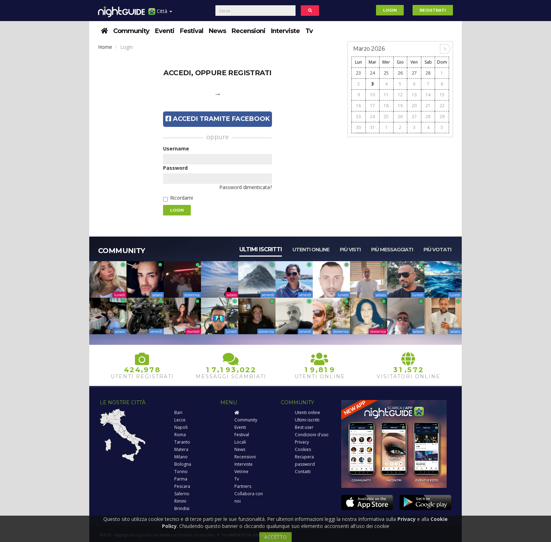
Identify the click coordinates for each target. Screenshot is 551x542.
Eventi (164, 31)
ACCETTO (275, 537)
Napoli (181, 427)
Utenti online (310, 249)
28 (428, 73)
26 (400, 73)
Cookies (303, 449)
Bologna (182, 464)
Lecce (180, 420)
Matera (181, 449)
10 (372, 95)
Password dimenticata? (245, 187)
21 (428, 106)
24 (372, 73)
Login (390, 10)
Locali (240, 442)
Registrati (433, 10)
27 (414, 73)
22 (442, 106)
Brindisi (181, 508)
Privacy (302, 442)
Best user (304, 427)
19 (400, 106)
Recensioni (248, 31)
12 (400, 95)
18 (386, 106)
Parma (180, 479)
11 (386, 95)
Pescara (182, 486)
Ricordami (181, 197)
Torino (181, 472)
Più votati (437, 249)
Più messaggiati (392, 249)
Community (131, 31)
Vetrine (241, 472)
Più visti (350, 249)
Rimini (180, 501)
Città (160, 14)
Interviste (285, 31)
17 (372, 106)
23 (358, 73)
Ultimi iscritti (260, 249)
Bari (178, 412)
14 (428, 95)
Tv (309, 31)
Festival (191, 31)
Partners (242, 486)
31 (372, 127)
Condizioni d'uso (312, 435)
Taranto (182, 442)
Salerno (181, 494)
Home (105, 47)
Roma (180, 435)
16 (358, 106)
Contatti (303, 472)
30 (358, 127)
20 (414, 106)
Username (176, 148)
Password (175, 167)
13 (414, 95)
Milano (181, 457)
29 (442, 117)
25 (386, 73)
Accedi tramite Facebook (218, 119)
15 (442, 95)
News (217, 31)
